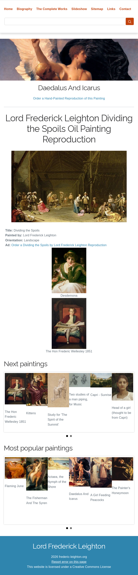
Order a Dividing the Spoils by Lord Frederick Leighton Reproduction (58, 245)
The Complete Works (51, 9)
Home (8, 9)
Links (111, 9)
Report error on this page (69, 561)
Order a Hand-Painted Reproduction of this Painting (69, 98)
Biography (24, 9)
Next (128, 402)
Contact (125, 9)
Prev (10, 402)
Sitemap (97, 9)
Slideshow (79, 9)
